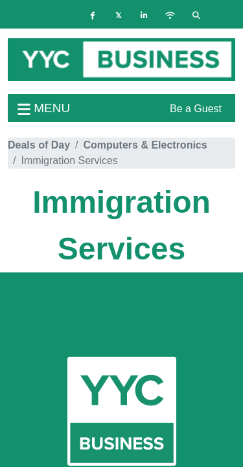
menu (43, 108)
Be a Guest (196, 108)
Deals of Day (39, 144)
